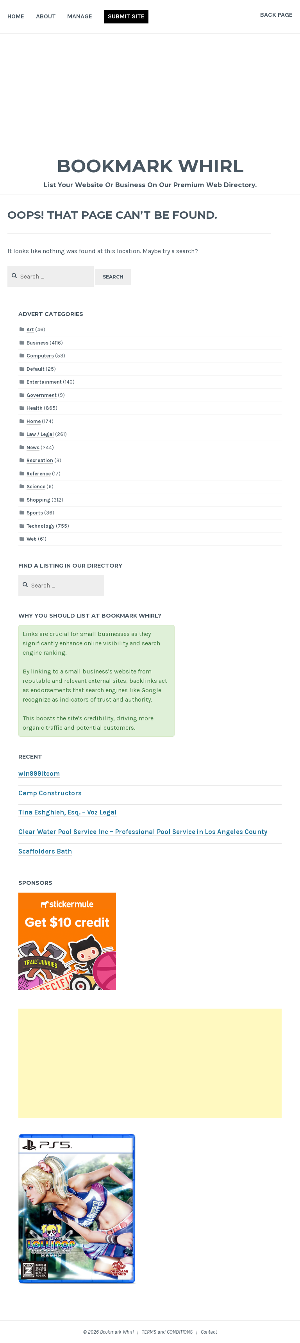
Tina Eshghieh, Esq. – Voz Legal (67, 812)
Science (36, 486)
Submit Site (126, 16)
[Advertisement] (150, 92)
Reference (39, 474)
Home (15, 16)
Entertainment (44, 382)
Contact (209, 1332)
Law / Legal (40, 434)
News (33, 447)
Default (36, 369)
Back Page (276, 14)
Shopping (38, 500)
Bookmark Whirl (150, 165)
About (46, 16)
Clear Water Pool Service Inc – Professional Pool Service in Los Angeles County (142, 832)
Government (42, 395)
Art (30, 329)
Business (37, 343)
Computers (40, 356)
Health (35, 408)
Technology (41, 526)
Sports (35, 513)
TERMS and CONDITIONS (167, 1332)
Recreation (40, 460)
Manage (79, 16)
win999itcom (39, 773)
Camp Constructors (50, 793)
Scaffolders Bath (45, 851)
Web (32, 539)
